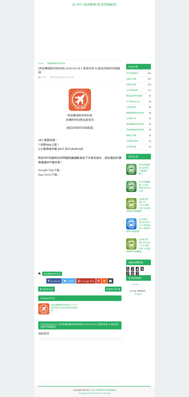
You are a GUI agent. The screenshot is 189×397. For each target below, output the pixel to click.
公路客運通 (131, 107)
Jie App (135, 284)
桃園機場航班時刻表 (135, 112)
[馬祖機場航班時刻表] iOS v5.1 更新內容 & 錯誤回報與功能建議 (64, 307)
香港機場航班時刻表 (135, 124)
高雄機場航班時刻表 (135, 129)
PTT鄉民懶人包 (133, 101)
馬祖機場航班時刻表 (52, 273)
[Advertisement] (94, 34)
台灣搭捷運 (131, 146)
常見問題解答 (132, 73)
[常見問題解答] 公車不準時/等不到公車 (144, 186)
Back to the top (103, 393)
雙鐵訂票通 (131, 135)
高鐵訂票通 (131, 84)
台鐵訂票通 (131, 78)
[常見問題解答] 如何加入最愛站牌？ (144, 169)
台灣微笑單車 (132, 140)
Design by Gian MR (87, 393)
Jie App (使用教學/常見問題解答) (102, 390)
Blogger (138, 293)
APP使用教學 (132, 90)
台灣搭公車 (131, 118)
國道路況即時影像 (134, 95)
